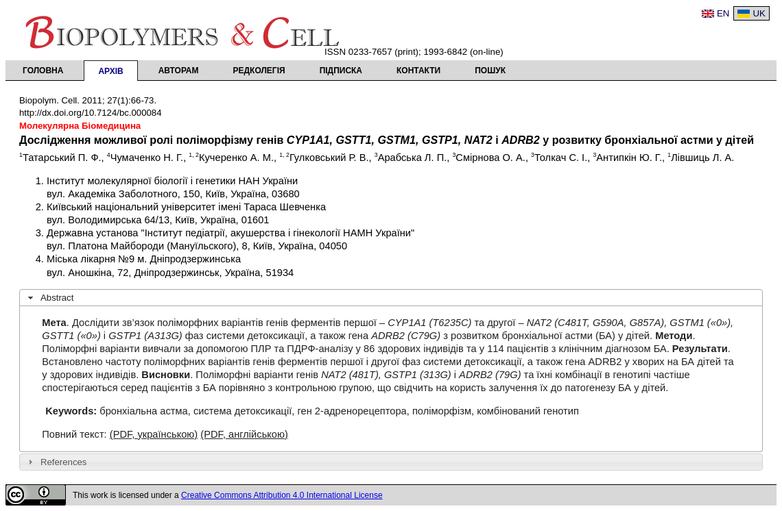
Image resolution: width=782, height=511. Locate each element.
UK (759, 13)
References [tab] (56, 461)
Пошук (490, 70)
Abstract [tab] (49, 297)
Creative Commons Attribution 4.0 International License (282, 495)
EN (723, 13)
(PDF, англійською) (244, 434)
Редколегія (259, 70)
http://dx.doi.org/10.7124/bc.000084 (90, 113)
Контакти (418, 70)
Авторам (178, 70)
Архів (110, 71)
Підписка (341, 70)
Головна (43, 70)
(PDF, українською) (154, 434)
